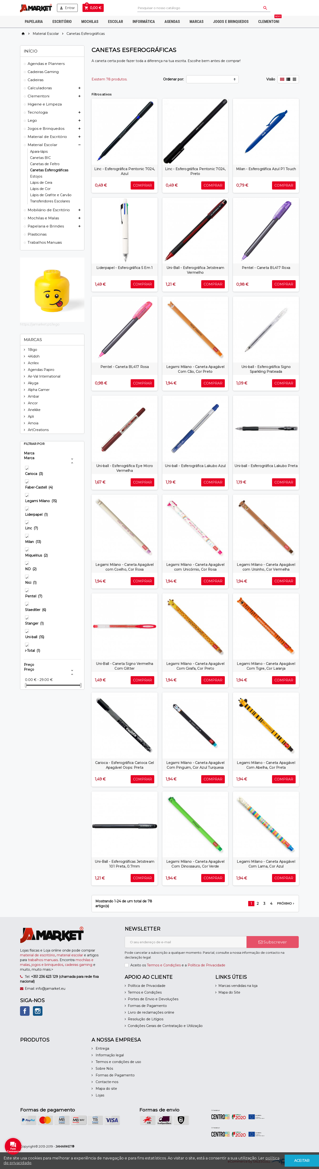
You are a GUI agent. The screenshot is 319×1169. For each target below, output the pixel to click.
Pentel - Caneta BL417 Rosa (124, 367)
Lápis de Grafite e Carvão (51, 195)
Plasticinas (37, 234)
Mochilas (89, 21)
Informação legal (109, 1055)
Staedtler (35, 610)
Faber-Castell (39, 487)
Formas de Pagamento (147, 1006)
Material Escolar (42, 144)
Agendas (172, 21)
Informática (144, 21)
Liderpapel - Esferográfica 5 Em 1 (124, 268)
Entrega (102, 1048)
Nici (30, 582)
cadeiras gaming (78, 965)
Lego (32, 120)
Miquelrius (36, 555)
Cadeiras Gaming (43, 71)
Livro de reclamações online (151, 1012)
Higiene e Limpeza (45, 104)
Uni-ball (34, 637)
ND (30, 569)
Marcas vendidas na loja (237, 986)
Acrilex (33, 363)
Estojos (36, 176)
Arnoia (32, 423)
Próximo (286, 903)
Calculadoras (40, 88)
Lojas (99, 1095)
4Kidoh (33, 356)
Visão (270, 79)
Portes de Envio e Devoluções (153, 999)
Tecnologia (38, 112)
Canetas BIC (40, 158)
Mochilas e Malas (43, 218)
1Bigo (32, 350)
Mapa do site (106, 1088)
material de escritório (37, 955)
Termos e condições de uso (118, 1062)
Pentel (33, 596)
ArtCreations (38, 430)
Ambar (33, 396)
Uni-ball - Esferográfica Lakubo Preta (265, 466)
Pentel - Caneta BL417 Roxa (266, 268)
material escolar (70, 955)
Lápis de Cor (40, 189)
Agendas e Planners (46, 63)
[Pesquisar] (203, 8)
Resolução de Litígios (145, 1019)
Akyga (32, 383)
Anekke (34, 410)
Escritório (62, 21)
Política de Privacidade (206, 965)
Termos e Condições (164, 965)
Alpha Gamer (38, 390)
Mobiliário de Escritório (49, 210)
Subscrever (272, 942)
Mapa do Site (229, 992)
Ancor (32, 403)
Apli (30, 416)
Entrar (67, 8)
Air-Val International (43, 376)
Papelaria (34, 21)
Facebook (25, 1011)
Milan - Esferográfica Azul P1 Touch (266, 169)
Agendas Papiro (40, 370)
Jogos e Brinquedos (231, 21)
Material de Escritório (47, 136)
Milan (33, 542)
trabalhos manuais (43, 960)
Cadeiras (35, 80)
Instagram (37, 1011)
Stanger (34, 623)
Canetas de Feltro (45, 164)
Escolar (115, 21)
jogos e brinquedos (47, 965)
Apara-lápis (39, 151)
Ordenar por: (173, 79)
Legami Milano (41, 501)
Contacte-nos (106, 1082)
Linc (31, 528)
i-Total (32, 650)
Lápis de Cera (41, 182)
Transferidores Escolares (50, 201)
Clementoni (270, 20)
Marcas (197, 21)
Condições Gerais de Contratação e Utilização (165, 1026)
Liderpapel (36, 514)
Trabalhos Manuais (45, 242)
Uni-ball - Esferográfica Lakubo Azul (195, 466)
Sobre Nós (104, 1068)
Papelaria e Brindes (46, 226)
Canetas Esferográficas (49, 170)
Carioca (34, 474)
